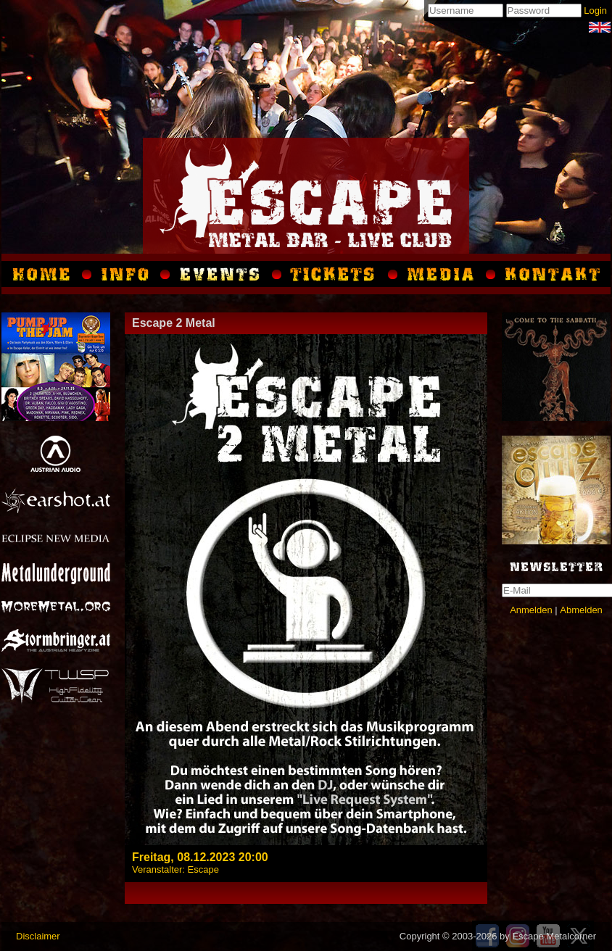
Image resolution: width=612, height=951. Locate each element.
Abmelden (581, 610)
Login (595, 10)
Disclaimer (38, 936)
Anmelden (531, 610)
